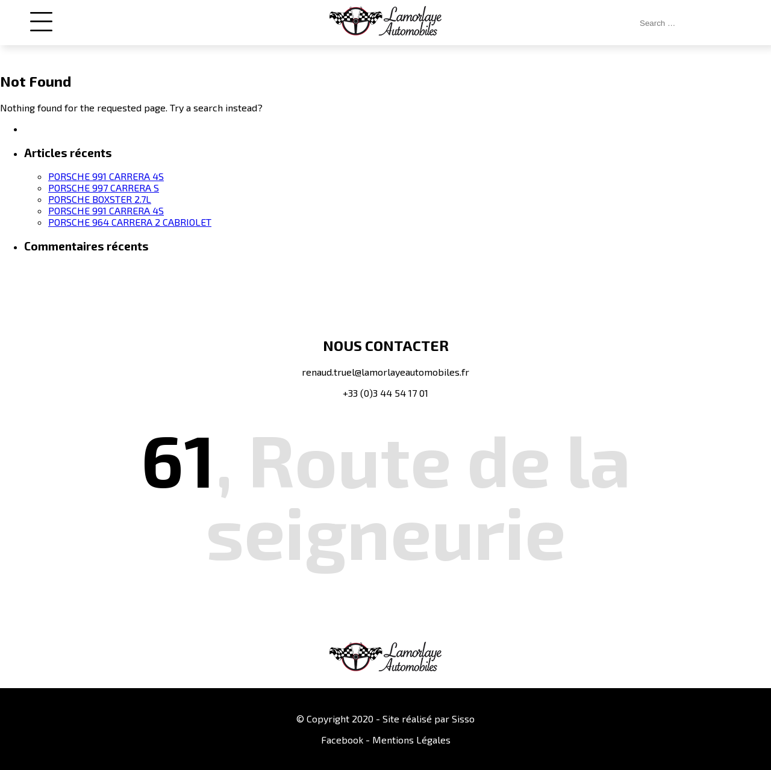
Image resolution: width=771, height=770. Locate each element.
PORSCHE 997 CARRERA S (103, 187)
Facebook (342, 739)
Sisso (463, 718)
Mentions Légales (411, 739)
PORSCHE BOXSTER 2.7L (99, 199)
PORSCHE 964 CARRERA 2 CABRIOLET (129, 222)
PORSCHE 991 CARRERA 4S (106, 176)
